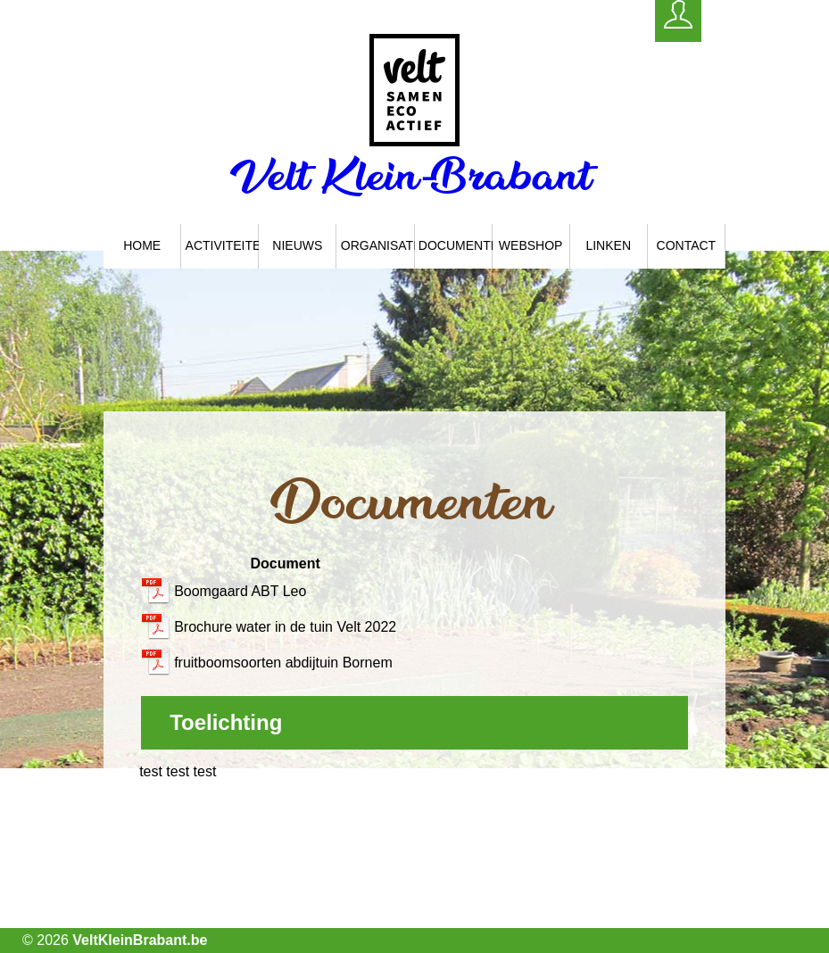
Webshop (531, 245)
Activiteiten (223, 245)
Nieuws (297, 245)
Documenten (456, 245)
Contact (687, 245)
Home (142, 245)
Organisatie (378, 245)
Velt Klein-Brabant (414, 175)
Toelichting (226, 722)
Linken (608, 245)
